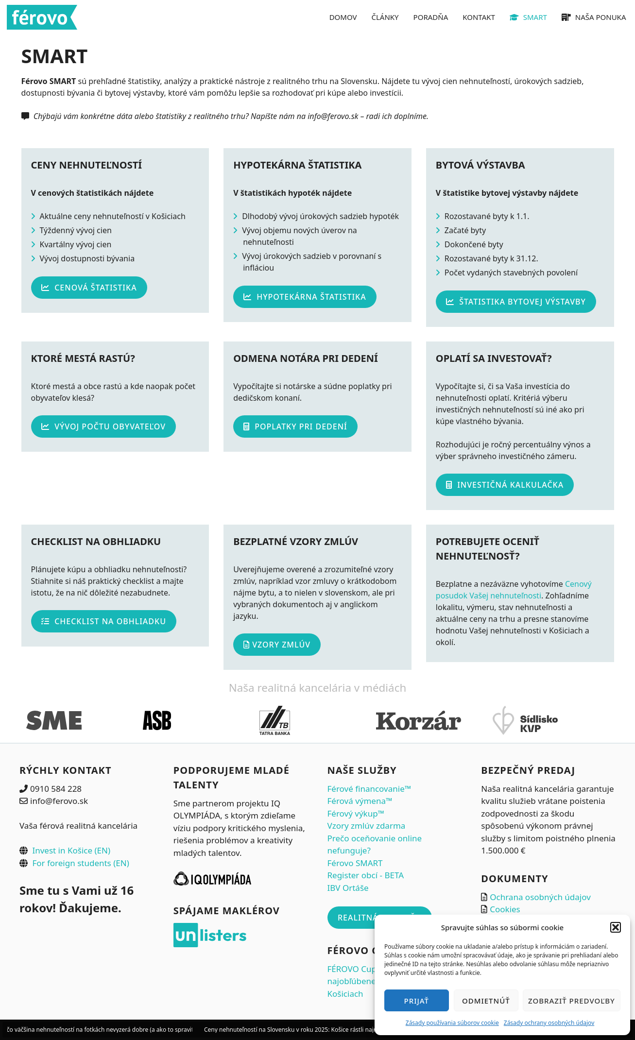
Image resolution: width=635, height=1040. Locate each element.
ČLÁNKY (385, 17)
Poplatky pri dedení (295, 426)
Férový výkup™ (355, 813)
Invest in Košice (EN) (71, 850)
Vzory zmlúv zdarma (366, 825)
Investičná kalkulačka (505, 484)
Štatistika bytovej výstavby (516, 301)
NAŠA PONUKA (594, 17)
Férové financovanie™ (369, 788)
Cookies (505, 909)
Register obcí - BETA (365, 875)
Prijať (416, 1001)
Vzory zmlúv (276, 644)
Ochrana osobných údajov (540, 897)
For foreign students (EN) (80, 863)
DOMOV (343, 17)
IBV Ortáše (348, 887)
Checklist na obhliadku (103, 621)
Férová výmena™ (360, 800)
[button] (615, 927)
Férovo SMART (355, 863)
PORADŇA (430, 17)
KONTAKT (479, 17)
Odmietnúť (486, 1001)
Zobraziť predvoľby (571, 1001)
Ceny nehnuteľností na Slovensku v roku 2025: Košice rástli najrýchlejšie (307, 1029)
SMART (528, 17)
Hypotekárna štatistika (304, 296)
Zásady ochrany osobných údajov (549, 1023)
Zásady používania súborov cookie (452, 1023)
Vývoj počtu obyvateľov (103, 426)
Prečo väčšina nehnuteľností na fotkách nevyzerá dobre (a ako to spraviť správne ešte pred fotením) (139, 1029)
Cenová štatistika (89, 287)
